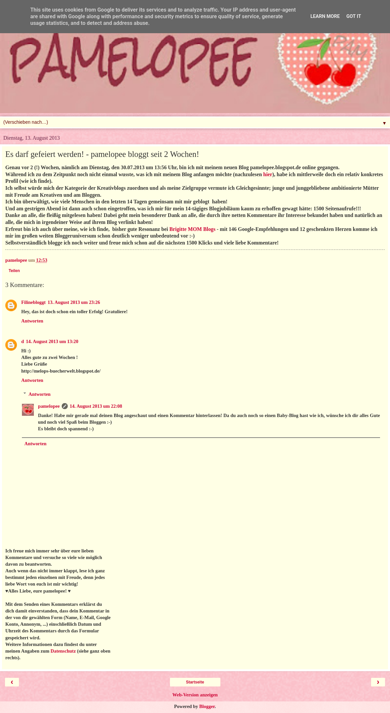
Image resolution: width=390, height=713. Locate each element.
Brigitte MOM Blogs (192, 229)
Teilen (14, 270)
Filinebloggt (33, 302)
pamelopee (49, 406)
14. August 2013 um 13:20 (52, 341)
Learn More (325, 16)
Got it (354, 16)
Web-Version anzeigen (195, 694)
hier (267, 174)
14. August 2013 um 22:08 (96, 406)
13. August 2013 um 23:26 (74, 302)
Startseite (195, 682)
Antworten (32, 320)
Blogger (207, 706)
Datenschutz (63, 651)
